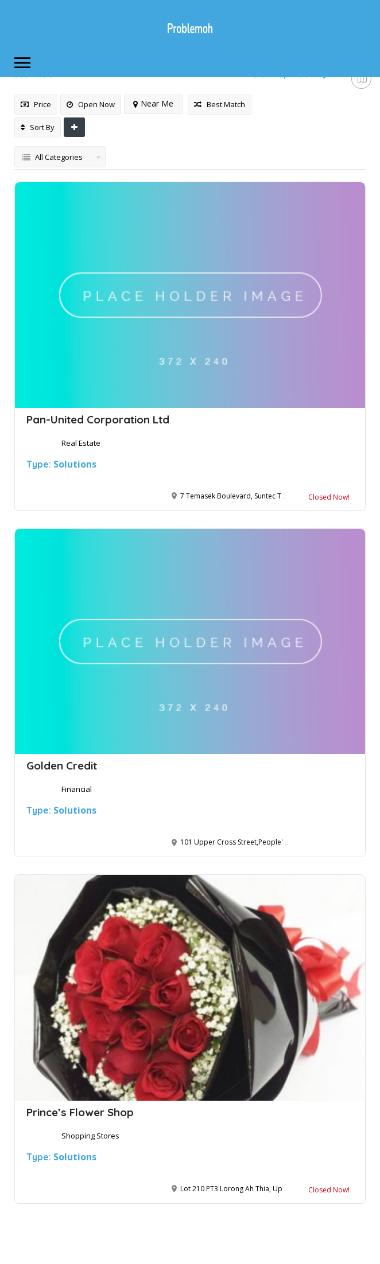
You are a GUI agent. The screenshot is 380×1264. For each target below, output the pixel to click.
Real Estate (80, 443)
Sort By (38, 127)
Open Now (91, 104)
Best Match (219, 104)
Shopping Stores (90, 1135)
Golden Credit (61, 765)
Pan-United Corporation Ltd (97, 419)
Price (36, 104)
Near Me (153, 103)
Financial (76, 789)
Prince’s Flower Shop (80, 1112)
